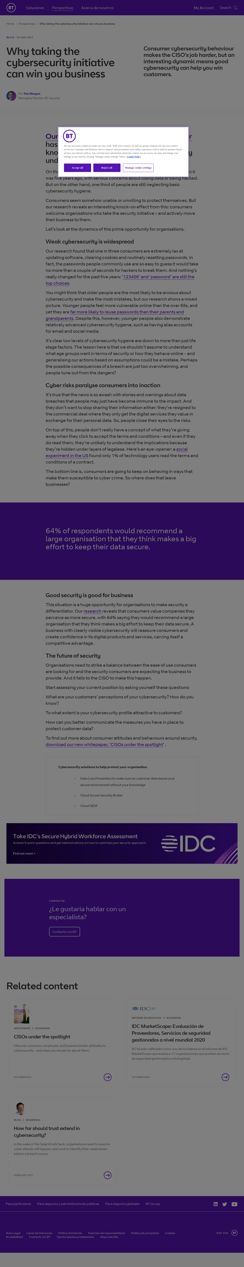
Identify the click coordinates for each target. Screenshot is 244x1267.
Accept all (77, 167)
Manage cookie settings (138, 167)
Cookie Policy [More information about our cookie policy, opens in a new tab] (134, 156)
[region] (123, 152)
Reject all (106, 167)
